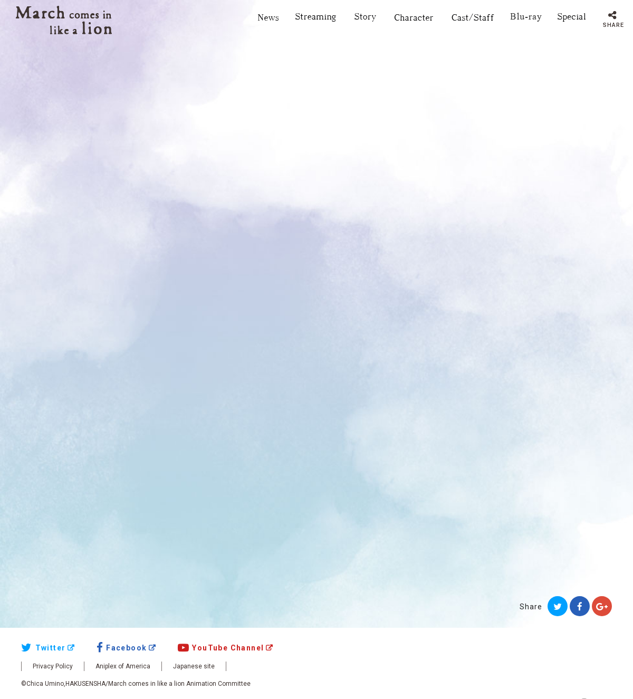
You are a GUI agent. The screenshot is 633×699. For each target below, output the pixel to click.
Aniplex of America (122, 666)
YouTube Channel (221, 648)
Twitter (43, 648)
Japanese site (194, 666)
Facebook (122, 648)
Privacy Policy (53, 666)
